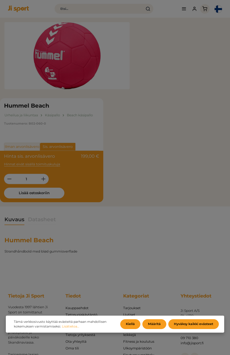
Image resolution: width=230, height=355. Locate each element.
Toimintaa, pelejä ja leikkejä (139, 259)
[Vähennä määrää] (143, 107)
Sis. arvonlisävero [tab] (192, 75)
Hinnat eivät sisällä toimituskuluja (166, 92)
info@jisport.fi (192, 271)
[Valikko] (183, 9)
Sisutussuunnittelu (138, 283)
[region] (67, 55)
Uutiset (129, 243)
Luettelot (73, 256)
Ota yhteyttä (76, 270)
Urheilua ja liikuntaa (140, 250)
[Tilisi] (193, 9)
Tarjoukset (132, 236)
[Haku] (146, 9)
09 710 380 (189, 266)
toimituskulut (135, 348)
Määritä (155, 324)
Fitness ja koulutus (138, 270)
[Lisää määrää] (177, 107)
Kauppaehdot (77, 236)
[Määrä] (160, 107)
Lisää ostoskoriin (167, 121)
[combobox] (97, 9)
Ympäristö (73, 250)
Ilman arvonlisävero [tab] (156, 75)
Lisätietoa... (70, 327)
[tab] (14, 148)
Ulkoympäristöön (137, 276)
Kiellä (131, 324)
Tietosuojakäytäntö (81, 243)
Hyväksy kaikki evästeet (193, 324)
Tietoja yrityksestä (80, 263)
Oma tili (72, 276)
